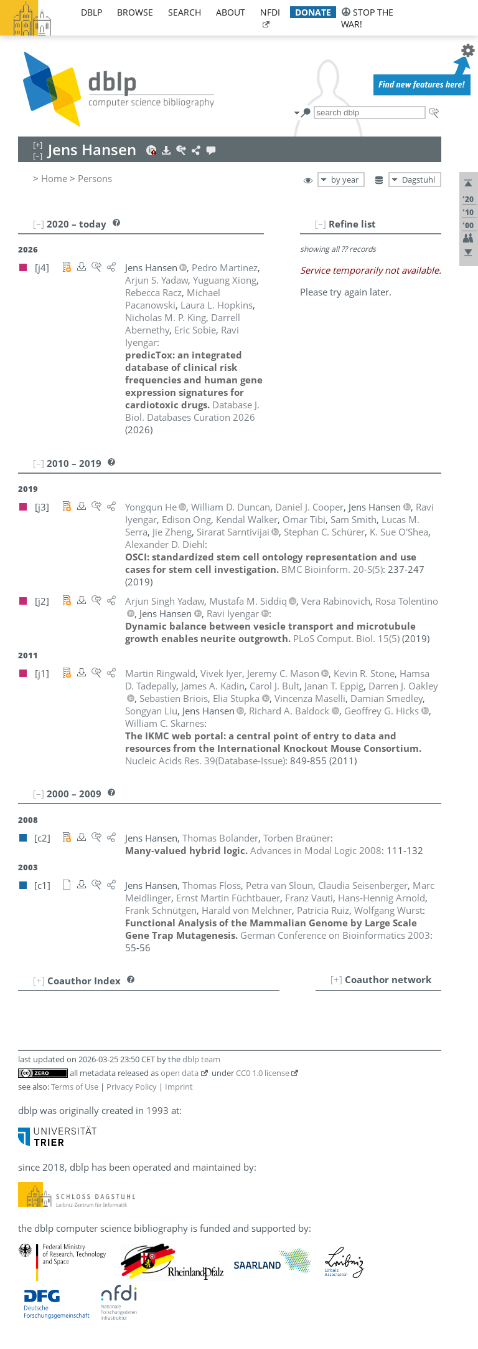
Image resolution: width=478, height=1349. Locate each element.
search (184, 12)
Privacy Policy (131, 1086)
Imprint (179, 1086)
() (332, 569)
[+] (336, 979)
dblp (91, 12)
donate (313, 12)
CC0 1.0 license (262, 1072)
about (230, 12)
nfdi (270, 12)
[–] (320, 224)
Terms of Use (74, 1086)
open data (180, 1072)
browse (135, 12)
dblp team (201, 1059)
